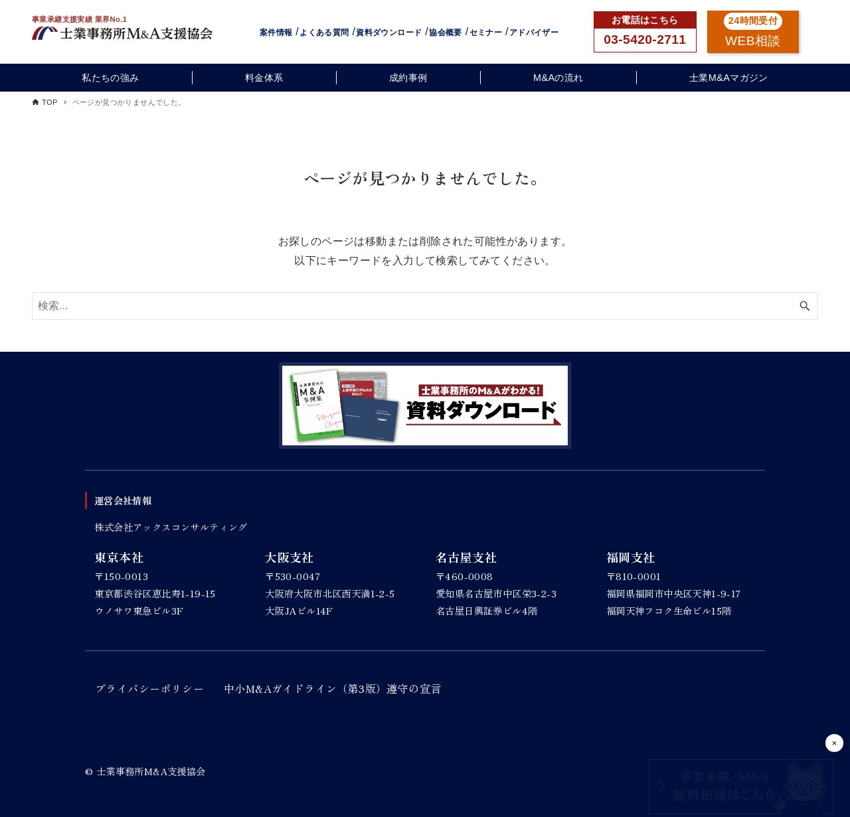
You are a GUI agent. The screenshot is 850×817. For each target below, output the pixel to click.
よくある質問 (324, 33)
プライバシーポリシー (149, 688)
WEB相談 (753, 41)
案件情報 (276, 33)
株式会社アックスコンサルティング (170, 527)
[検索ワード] (425, 306)
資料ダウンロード (389, 33)
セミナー (486, 33)
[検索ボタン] (805, 306)
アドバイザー (533, 33)
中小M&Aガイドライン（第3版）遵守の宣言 (332, 688)
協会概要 (445, 33)
